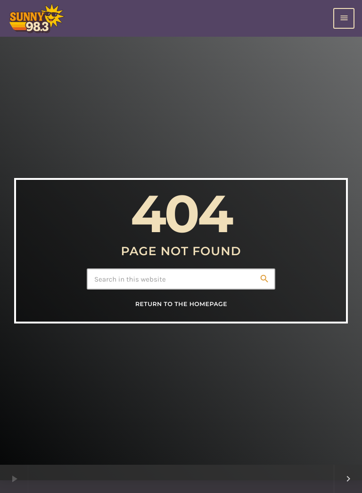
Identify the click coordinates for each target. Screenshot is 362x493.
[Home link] (37, 18)
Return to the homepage (181, 304)
